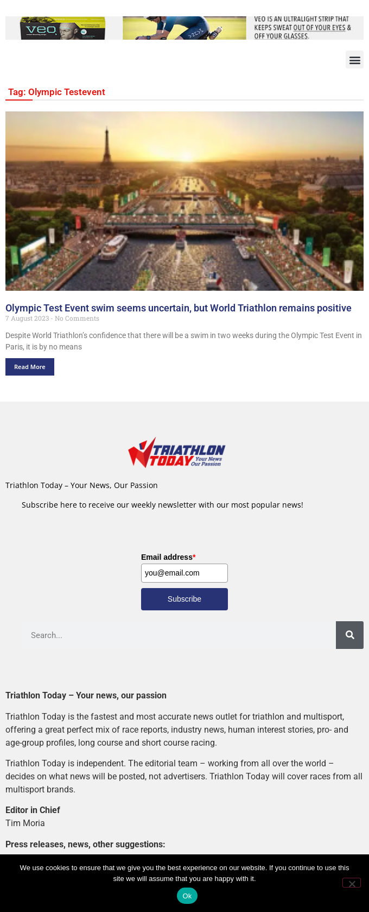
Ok (187, 896)
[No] (351, 883)
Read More (30, 367)
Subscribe (184, 599)
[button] (355, 59)
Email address (168, 557)
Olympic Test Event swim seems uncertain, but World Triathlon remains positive (178, 308)
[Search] (350, 635)
